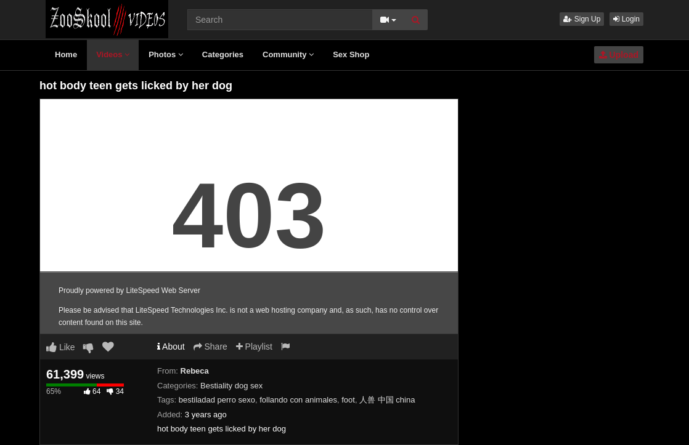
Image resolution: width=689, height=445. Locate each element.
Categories (222, 54)
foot (348, 399)
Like (60, 347)
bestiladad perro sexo (217, 399)
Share (210, 346)
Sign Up (581, 19)
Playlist (254, 346)
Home (66, 54)
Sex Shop (351, 54)
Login (626, 19)
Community (288, 54)
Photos (166, 54)
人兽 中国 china (387, 399)
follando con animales (298, 399)
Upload (618, 55)
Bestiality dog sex (231, 385)
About (171, 346)
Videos (112, 54)
